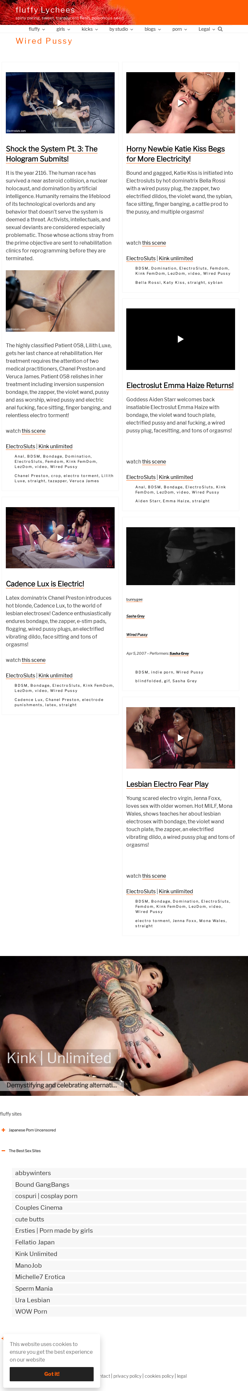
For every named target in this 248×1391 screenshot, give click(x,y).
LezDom (23, 466)
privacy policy (127, 1376)
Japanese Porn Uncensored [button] (28, 1130)
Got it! (51, 1374)
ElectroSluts (20, 446)
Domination (78, 456)
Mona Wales (212, 920)
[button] (60, 103)
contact (102, 1376)
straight (37, 481)
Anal (20, 456)
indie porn (162, 672)
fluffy (37, 29)
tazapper (57, 481)
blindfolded (148, 681)
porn (180, 29)
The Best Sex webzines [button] (24, 1338)
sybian (215, 282)
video (41, 466)
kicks (90, 29)
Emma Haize (176, 501)
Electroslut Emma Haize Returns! (179, 385)
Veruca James (84, 481)
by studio (121, 29)
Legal (207, 29)
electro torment (81, 475)
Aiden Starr (147, 501)
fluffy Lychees (45, 10)
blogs (153, 29)
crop (56, 475)
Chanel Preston (31, 475)
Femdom (54, 461)
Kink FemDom (81, 461)
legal (182, 1376)
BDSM (33, 456)
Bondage (52, 456)
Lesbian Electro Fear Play (167, 784)
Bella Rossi (148, 282)
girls (64, 29)
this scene (34, 431)
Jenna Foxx (185, 920)
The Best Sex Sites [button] (20, 1151)
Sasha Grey (135, 616)
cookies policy (159, 1376)
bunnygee (134, 599)
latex (51, 705)
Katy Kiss (174, 282)
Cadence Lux (29, 699)
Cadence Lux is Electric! (45, 584)
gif (167, 681)
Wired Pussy (64, 466)
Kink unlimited (55, 446)
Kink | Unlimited (59, 1058)
